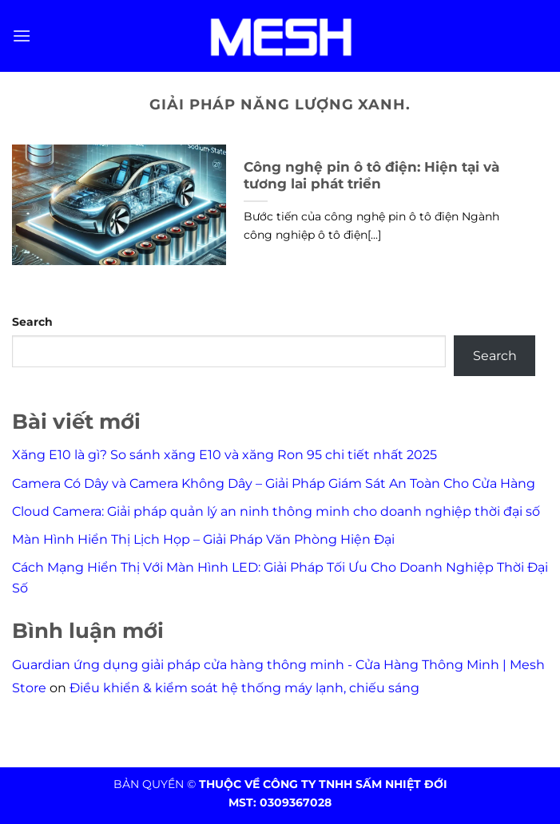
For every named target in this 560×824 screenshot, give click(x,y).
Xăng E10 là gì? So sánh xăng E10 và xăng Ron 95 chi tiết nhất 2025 (224, 454)
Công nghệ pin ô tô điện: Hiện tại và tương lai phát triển (371, 175)
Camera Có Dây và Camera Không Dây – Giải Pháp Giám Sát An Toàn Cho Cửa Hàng (273, 483)
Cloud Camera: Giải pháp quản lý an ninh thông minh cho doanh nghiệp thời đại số (276, 511)
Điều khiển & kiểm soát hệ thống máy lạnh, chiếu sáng (244, 687)
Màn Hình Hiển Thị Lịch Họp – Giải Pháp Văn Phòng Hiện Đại (203, 539)
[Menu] (21, 35)
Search (32, 322)
